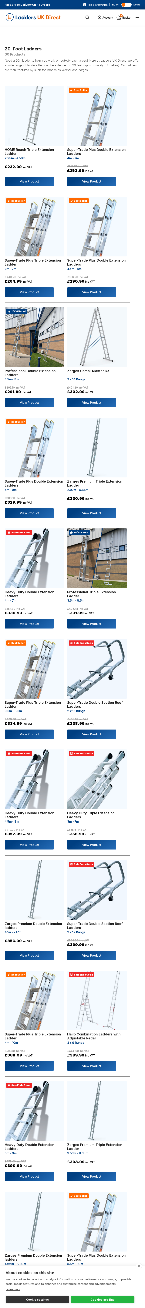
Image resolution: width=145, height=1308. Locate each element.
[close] (139, 1265)
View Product (23, 165)
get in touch (31, 1093)
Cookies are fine (48, 1299)
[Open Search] (88, 17)
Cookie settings (19, 1299)
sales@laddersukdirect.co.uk (40, 1262)
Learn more (14, 1288)
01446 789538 (24, 1255)
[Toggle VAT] (127, 5)
